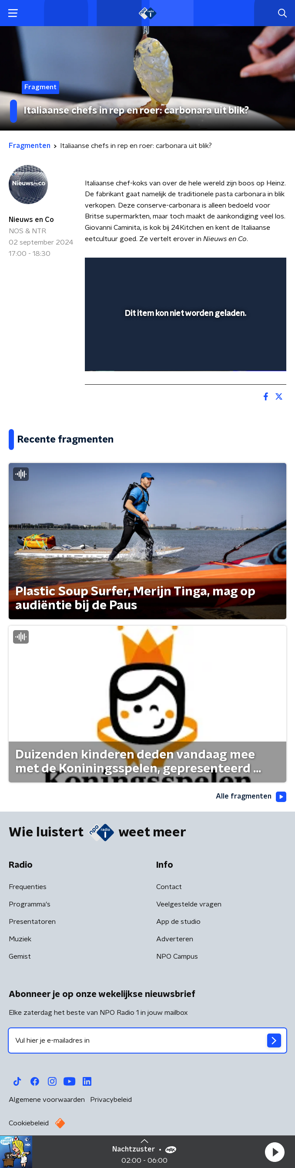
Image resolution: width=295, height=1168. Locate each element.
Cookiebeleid (29, 1123)
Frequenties (28, 886)
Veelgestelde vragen (188, 904)
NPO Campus (177, 956)
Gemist (20, 956)
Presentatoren (32, 921)
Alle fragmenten (251, 797)
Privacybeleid (111, 1099)
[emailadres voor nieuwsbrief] (147, 1040)
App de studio (178, 921)
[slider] (184, 355)
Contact (169, 886)
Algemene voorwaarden (47, 1099)
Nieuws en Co (31, 219)
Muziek (20, 939)
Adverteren (174, 939)
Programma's (29, 904)
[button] (274, 1152)
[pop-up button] (239, 270)
